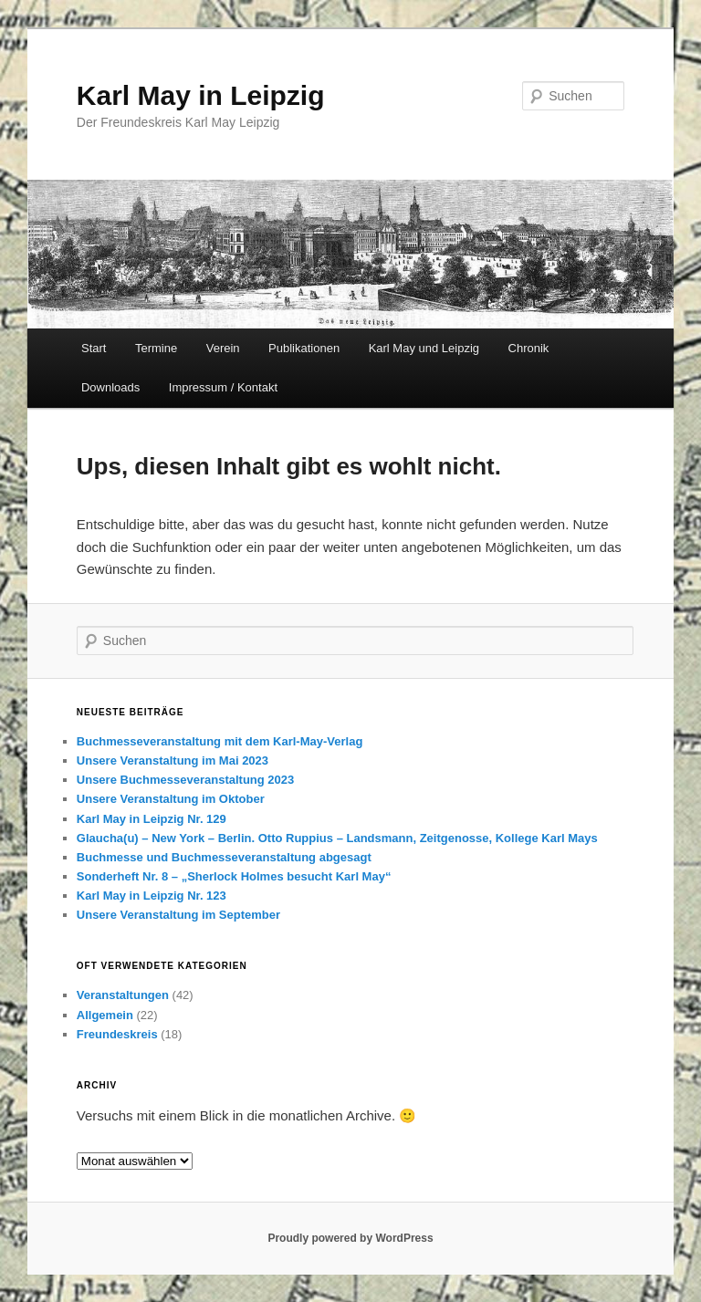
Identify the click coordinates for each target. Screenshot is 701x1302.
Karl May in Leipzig (201, 95)
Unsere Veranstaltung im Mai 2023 (172, 760)
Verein (223, 348)
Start (93, 348)
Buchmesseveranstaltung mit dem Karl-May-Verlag (220, 741)
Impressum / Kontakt (223, 387)
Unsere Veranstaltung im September (178, 915)
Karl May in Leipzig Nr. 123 (151, 895)
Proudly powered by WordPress (350, 1238)
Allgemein (105, 1015)
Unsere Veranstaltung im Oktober (171, 799)
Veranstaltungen (123, 995)
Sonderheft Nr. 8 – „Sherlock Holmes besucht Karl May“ (234, 876)
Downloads (110, 387)
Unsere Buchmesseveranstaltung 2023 (185, 779)
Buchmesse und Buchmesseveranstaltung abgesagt (224, 857)
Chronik (528, 348)
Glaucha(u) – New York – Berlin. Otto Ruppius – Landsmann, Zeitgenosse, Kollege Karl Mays (337, 838)
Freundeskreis (117, 1034)
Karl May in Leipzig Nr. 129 (151, 819)
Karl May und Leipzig (424, 348)
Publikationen (304, 348)
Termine (156, 348)
